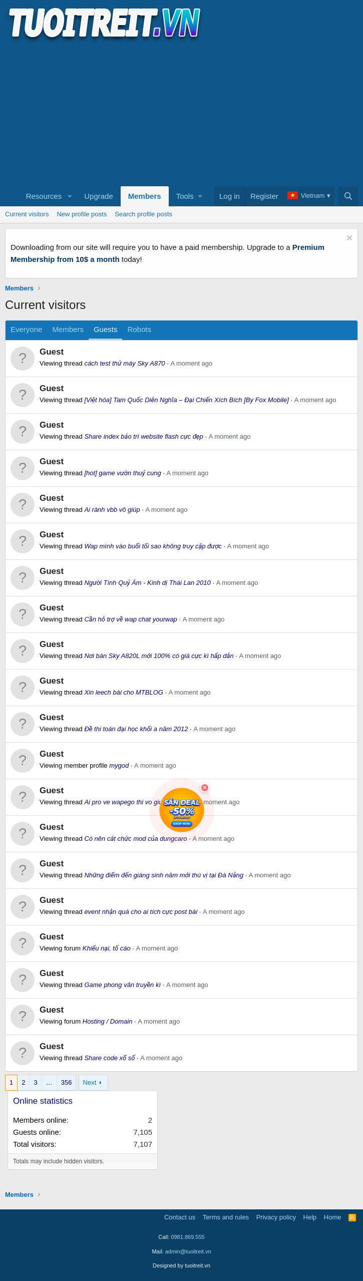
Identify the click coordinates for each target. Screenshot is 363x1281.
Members (144, 196)
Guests (106, 329)
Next (90, 1082)
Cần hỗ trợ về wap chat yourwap (130, 619)
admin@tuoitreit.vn (188, 1251)
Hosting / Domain (108, 1021)
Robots (139, 329)
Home (332, 1217)
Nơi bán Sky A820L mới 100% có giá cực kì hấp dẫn (158, 656)
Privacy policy (276, 1217)
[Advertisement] (181, 113)
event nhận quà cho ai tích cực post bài (140, 911)
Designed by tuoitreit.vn (181, 1265)
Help (310, 1217)
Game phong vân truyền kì (122, 985)
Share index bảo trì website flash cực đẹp (143, 436)
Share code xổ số (109, 1058)
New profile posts (82, 214)
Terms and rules (226, 1217)
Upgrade (98, 196)
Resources (44, 196)
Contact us (179, 1217)
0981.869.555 (187, 1237)
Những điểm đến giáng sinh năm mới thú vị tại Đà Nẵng (163, 875)
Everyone (26, 329)
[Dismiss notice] (348, 239)
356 (66, 1082)
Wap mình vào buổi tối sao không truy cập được (152, 546)
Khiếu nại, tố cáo (107, 948)
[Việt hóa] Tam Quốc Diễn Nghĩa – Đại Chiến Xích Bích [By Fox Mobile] (186, 400)
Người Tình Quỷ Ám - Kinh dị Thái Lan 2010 (147, 582)
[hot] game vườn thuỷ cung (122, 473)
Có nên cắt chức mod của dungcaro (135, 838)
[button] (70, 196)
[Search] (348, 196)
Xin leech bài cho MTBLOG (123, 692)
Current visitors (27, 214)
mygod (119, 765)
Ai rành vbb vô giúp (112, 509)
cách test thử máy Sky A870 (124, 363)
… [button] (49, 1082)
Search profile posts (143, 214)
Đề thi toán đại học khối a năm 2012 (136, 729)
